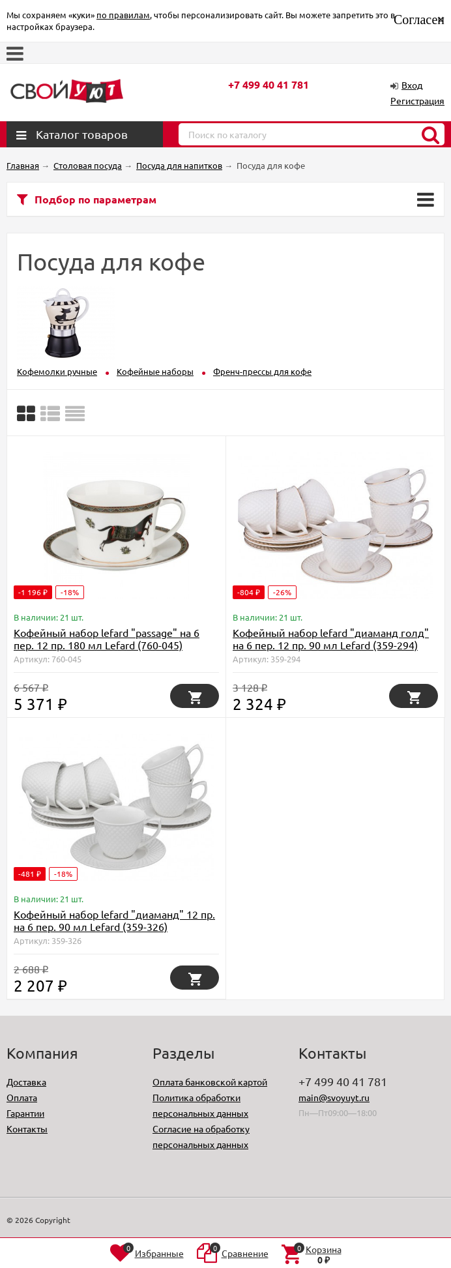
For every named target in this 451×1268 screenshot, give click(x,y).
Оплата (22, 1097)
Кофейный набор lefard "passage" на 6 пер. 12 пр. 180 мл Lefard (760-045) (106, 638)
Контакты (27, 1128)
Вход (411, 85)
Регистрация (417, 100)
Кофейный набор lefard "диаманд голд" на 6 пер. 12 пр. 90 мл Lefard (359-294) (331, 638)
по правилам (123, 14)
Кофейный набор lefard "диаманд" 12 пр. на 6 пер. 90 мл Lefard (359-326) (114, 920)
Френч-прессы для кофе (262, 371)
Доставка (26, 1081)
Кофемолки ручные (57, 371)
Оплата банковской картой (210, 1081)
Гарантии (25, 1113)
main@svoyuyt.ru (334, 1097)
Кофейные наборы (155, 371)
